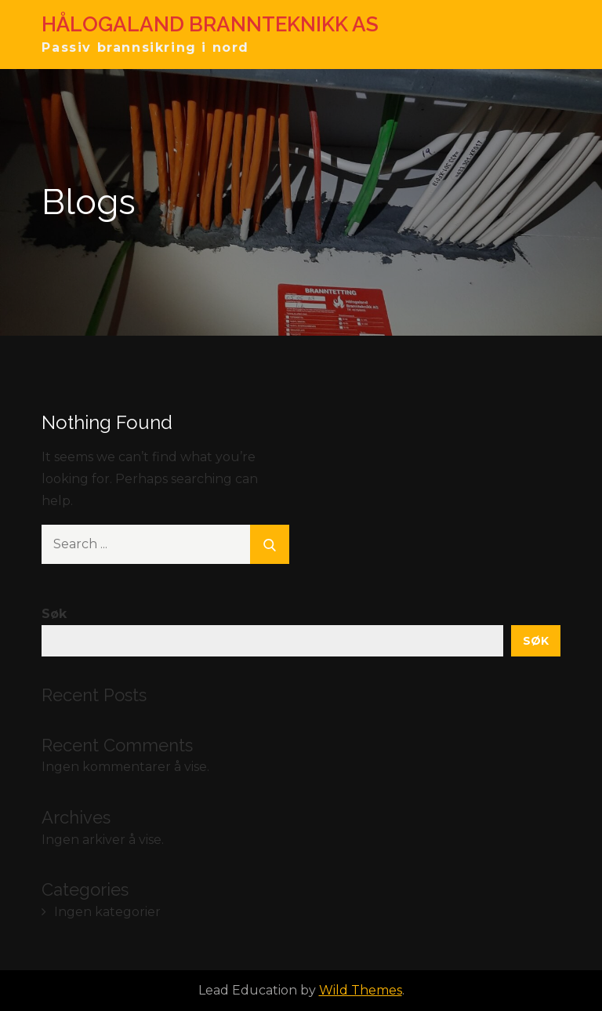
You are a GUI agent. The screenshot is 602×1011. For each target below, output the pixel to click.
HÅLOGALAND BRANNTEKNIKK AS (210, 24)
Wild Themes (360, 990)
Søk (54, 613)
